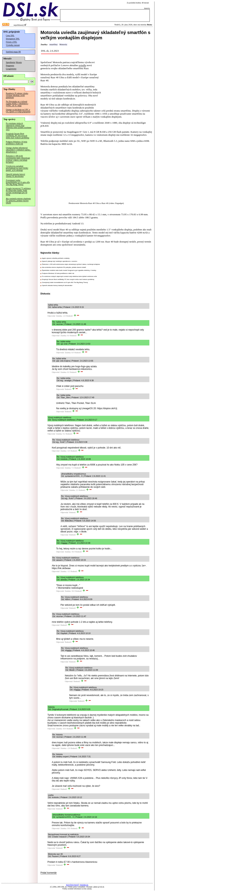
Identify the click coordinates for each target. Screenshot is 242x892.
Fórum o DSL (11, 42)
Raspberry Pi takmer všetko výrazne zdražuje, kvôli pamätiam (17, 95)
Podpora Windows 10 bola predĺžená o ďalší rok (16, 143)
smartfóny (53, 44)
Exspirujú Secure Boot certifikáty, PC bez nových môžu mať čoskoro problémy (17, 135)
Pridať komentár (48, 872)
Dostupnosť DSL (13, 39)
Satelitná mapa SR (13, 52)
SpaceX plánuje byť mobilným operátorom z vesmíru (59, 261)
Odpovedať (51, 316)
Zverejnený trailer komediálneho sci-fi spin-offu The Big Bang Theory (18, 182)
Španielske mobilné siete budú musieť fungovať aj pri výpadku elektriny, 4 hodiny (69, 270)
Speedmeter (10, 62)
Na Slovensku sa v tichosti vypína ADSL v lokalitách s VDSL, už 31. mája (17, 103)
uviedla (82, 65)
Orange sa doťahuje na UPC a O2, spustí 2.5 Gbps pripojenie (18, 110)
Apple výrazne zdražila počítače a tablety (55, 258)
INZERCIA (84, 885)
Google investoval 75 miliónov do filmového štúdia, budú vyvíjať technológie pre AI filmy (18, 191)
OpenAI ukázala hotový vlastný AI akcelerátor (15, 175)
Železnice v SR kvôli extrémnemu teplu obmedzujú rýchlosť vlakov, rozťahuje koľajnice (18, 159)
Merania (19, 62)
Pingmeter (10, 65)
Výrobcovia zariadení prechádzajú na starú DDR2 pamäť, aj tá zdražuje (17, 168)
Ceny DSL (10, 35)
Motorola (63, 44)
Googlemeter (11, 69)
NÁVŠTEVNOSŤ (72, 885)
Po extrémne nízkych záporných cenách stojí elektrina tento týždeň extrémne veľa (18, 126)
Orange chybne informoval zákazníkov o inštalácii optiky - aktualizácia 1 (18, 150)
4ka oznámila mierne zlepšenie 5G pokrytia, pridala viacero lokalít (18, 200)
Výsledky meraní (13, 45)
